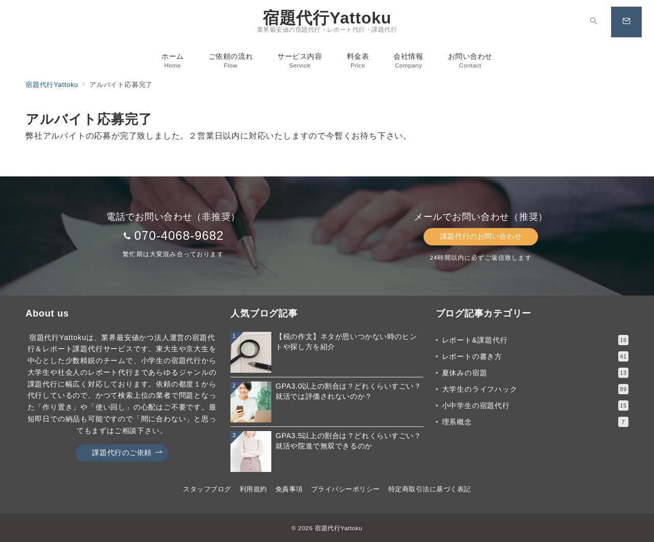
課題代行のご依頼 (127, 452)
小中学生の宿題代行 (535, 405)
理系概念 (535, 422)
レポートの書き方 (535, 356)
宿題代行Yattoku (327, 18)
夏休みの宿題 (535, 373)
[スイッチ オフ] (594, 22)
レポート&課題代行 (535, 340)
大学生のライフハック (535, 389)
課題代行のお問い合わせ (481, 236)
